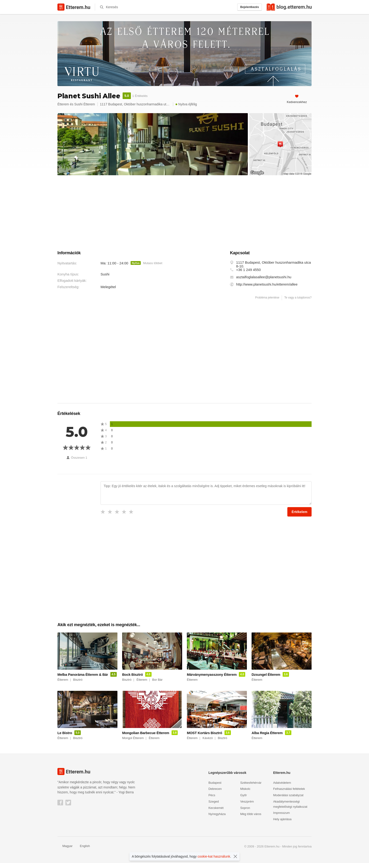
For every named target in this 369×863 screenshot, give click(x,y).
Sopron (245, 808)
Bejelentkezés (249, 7)
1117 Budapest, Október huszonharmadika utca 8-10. (273, 264)
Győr (243, 795)
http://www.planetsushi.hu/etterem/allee (266, 284)
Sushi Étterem (84, 104)
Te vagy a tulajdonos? (298, 297)
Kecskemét (216, 808)
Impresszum (281, 813)
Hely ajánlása (282, 819)
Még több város (250, 814)
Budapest (215, 782)
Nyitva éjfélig (186, 104)
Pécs (212, 795)
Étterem (63, 104)
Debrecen (215, 789)
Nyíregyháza (217, 814)
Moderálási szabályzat (288, 795)
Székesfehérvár (250, 782)
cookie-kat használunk (214, 856)
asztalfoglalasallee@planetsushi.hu (263, 277)
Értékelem (299, 512)
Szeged (214, 801)
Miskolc (245, 789)
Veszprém (247, 801)
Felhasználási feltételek (289, 789)
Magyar (64, 846)
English (82, 846)
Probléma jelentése (267, 297)
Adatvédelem (282, 782)
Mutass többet (152, 263)
